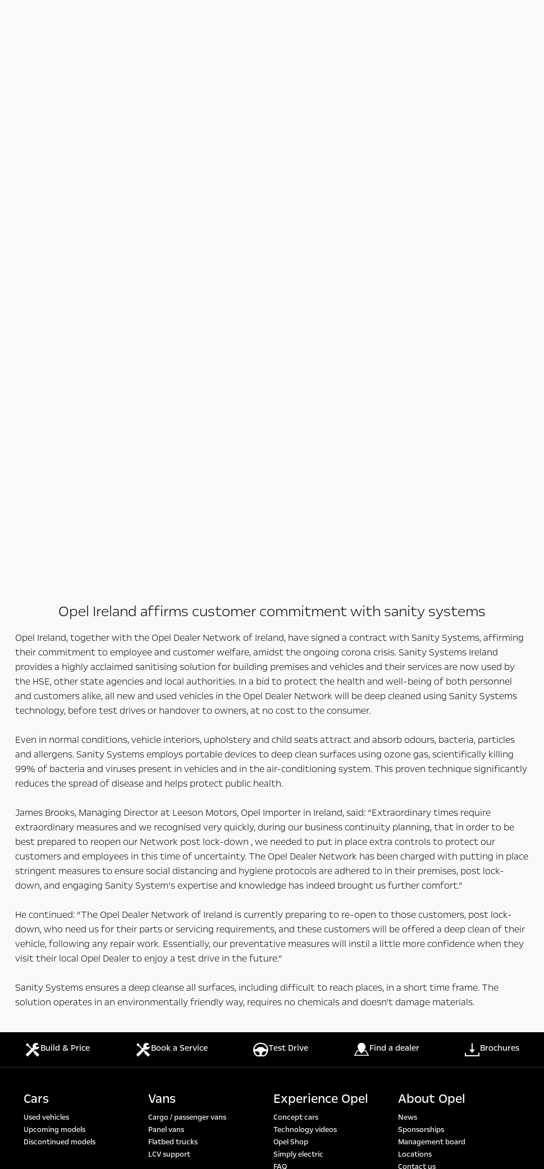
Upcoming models (54, 600)
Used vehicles (46, 588)
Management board (431, 612)
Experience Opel (320, 569)
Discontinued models (59, 612)
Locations (415, 625)
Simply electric (298, 625)
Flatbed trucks (173, 612)
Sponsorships (421, 600)
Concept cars (295, 588)
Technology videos (305, 600)
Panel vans (166, 600)
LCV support (169, 625)
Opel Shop (290, 612)
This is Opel (417, 662)
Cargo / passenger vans (187, 588)
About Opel (431, 569)
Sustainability (421, 649)
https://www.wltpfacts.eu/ (321, 911)
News (407, 588)
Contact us (417, 637)
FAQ (280, 637)
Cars (36, 569)
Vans (162, 569)
